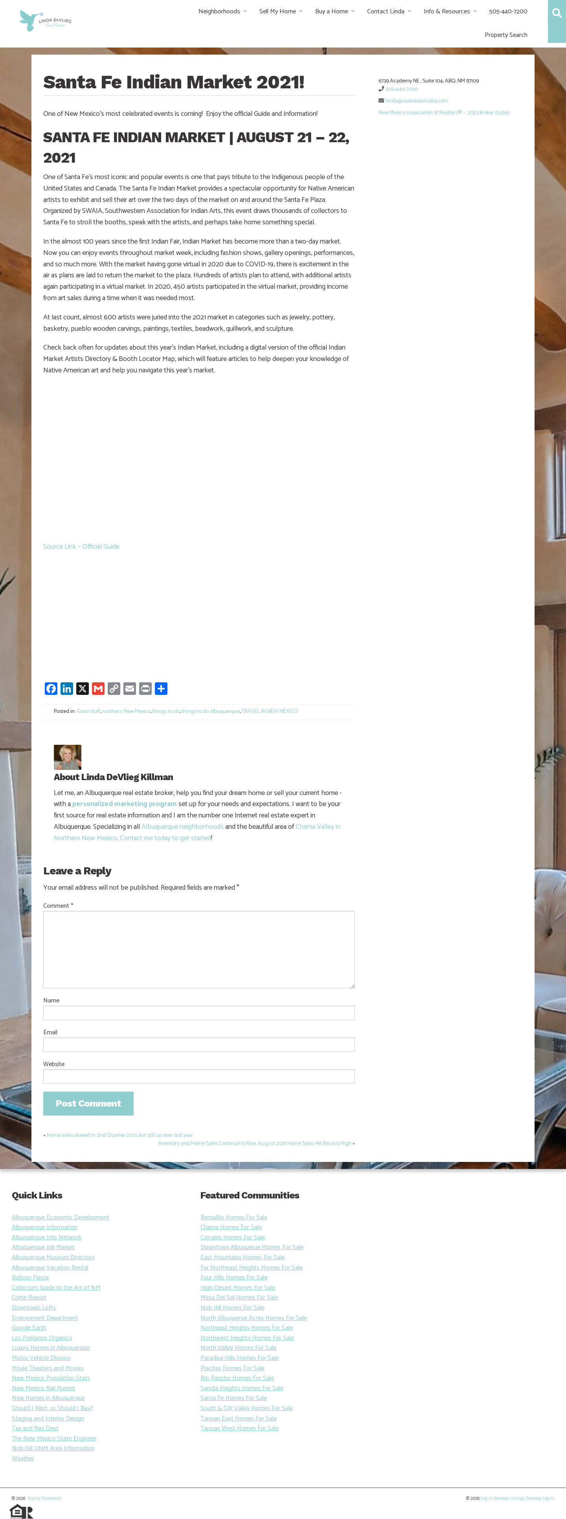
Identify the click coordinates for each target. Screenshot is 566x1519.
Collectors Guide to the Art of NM (56, 1288)
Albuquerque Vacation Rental (50, 1267)
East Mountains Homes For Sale (242, 1257)
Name (51, 1001)
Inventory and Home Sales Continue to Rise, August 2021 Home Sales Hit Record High (254, 1143)
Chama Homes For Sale (231, 1227)
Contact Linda (385, 11)
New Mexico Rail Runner (43, 1388)
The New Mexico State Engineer (54, 1438)
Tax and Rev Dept (35, 1428)
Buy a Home (331, 11)
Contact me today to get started (165, 838)
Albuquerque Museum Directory (53, 1257)
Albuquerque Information (44, 1227)
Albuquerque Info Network (46, 1237)
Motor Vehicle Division (41, 1358)
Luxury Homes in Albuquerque (51, 1348)
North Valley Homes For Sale (238, 1348)
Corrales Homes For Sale (232, 1237)
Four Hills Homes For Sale (234, 1277)
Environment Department (45, 1318)
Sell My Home (277, 11)
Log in (486, 1498)
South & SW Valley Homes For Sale (246, 1408)
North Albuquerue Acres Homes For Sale (253, 1318)
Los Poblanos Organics (42, 1338)
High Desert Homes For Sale (237, 1288)
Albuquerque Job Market (43, 1247)
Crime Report (29, 1297)
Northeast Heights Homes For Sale (246, 1328)
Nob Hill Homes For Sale (232, 1308)
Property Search (506, 35)
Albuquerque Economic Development (60, 1217)
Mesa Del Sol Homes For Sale (239, 1297)
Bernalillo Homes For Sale (233, 1217)
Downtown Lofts (34, 1308)
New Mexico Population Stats (51, 1378)
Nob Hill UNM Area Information (53, 1448)
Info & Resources (447, 11)
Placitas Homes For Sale (232, 1368)
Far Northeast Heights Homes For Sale (251, 1267)
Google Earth (29, 1328)
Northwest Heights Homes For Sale (247, 1338)
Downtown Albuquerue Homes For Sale (251, 1247)
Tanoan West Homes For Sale (239, 1428)
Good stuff (88, 711)
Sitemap (501, 1498)
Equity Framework (44, 1498)
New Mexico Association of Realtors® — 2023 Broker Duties (444, 112)
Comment (58, 906)
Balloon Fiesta (30, 1277)
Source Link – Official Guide (81, 547)
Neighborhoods (219, 11)
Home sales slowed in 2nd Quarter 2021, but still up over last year (120, 1135)
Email (50, 1032)
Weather (23, 1458)
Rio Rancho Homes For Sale (237, 1378)
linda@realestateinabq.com (417, 101)
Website (53, 1064)
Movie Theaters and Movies (48, 1368)
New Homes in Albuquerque (48, 1398)
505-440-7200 (508, 11)
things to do (166, 711)
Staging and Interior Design (48, 1418)
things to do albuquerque (211, 711)
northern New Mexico (126, 711)
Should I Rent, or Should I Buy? (52, 1408)
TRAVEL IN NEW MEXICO (270, 711)
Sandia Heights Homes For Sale (241, 1388)
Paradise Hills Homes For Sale (239, 1358)
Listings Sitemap (525, 1498)
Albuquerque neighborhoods (183, 827)
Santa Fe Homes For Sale (233, 1398)
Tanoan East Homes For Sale (238, 1418)
